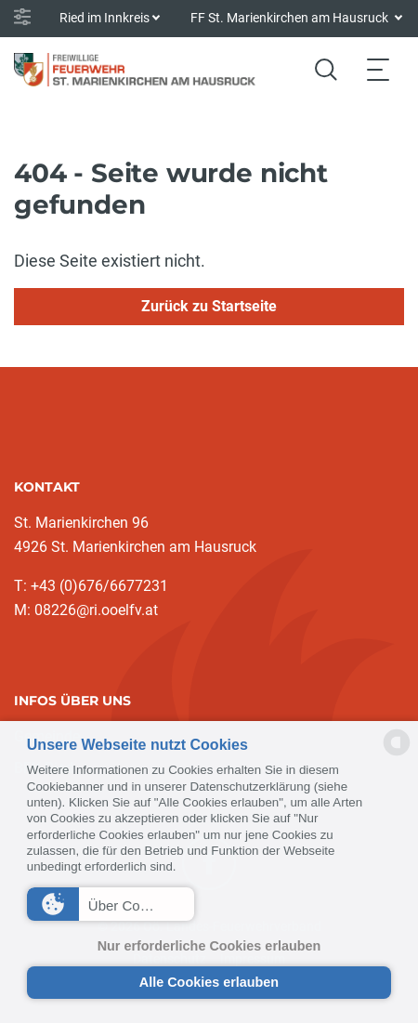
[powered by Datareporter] (396, 754)
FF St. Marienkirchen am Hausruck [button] (290, 17)
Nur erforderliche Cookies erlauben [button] (209, 945)
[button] (111, 904)
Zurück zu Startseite (209, 306)
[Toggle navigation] (378, 69)
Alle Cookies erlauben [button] (209, 982)
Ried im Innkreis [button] (104, 17)
